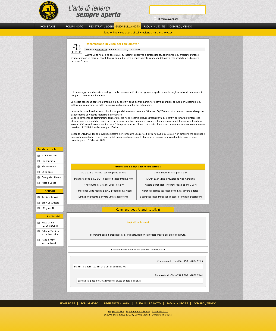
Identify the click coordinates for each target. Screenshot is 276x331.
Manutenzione (49, 166)
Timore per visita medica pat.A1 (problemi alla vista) (104, 190)
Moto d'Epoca (49, 182)
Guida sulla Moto (127, 26)
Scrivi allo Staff (160, 311)
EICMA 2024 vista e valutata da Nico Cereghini (170, 178)
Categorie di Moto (51, 177)
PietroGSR (101, 49)
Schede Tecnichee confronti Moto (50, 233)
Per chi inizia (48, 161)
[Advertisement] (138, 75)
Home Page (47, 26)
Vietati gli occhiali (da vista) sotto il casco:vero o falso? (171, 190)
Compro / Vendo (181, 26)
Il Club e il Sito (49, 155)
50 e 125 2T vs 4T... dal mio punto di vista (103, 172)
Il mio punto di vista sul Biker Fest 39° (104, 184)
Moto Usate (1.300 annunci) (50, 224)
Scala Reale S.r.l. (121, 314)
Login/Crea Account (138, 222)
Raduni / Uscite (154, 26)
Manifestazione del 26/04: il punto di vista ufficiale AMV (103, 178)
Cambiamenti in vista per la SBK (170, 172)
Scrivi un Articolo (50, 202)
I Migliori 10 (48, 208)
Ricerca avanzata (168, 19)
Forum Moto (74, 26)
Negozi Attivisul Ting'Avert (49, 241)
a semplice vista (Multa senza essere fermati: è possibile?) (171, 196)
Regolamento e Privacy (138, 311)
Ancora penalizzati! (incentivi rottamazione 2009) (171, 184)
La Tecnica (47, 171)
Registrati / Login (101, 26)
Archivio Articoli (50, 197)
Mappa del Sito (116, 311)
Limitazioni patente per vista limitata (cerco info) (104, 196)
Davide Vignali (142, 314)
